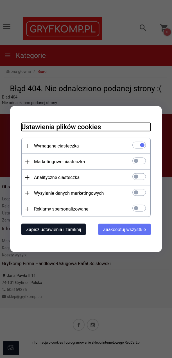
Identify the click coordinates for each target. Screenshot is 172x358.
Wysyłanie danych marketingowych (69, 193)
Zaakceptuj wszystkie (124, 229)
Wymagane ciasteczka (56, 146)
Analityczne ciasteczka (57, 177)
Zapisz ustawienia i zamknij (53, 229)
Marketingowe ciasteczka (59, 161)
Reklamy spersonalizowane (61, 209)
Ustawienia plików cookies (61, 127)
